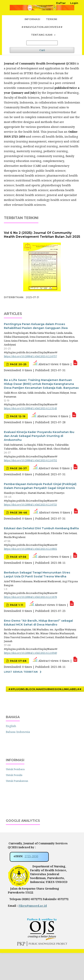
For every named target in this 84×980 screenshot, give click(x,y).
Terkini (51, 19)
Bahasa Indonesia (18, 732)
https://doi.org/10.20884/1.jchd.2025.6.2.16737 (30, 356)
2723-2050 (31, 856)
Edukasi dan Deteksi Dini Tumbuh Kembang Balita (41, 528)
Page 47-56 (17, 556)
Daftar (61, 2)
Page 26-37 (18, 468)
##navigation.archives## (42, 26)
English (11, 726)
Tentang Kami (42, 34)
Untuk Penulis (14, 775)
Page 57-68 (18, 660)
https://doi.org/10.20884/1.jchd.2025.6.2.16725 (30, 504)
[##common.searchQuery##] (42, 43)
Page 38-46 (18, 512)
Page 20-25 (18, 364)
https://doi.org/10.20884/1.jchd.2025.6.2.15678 (30, 597)
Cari (42, 50)
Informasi (32, 19)
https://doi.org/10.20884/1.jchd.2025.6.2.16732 (30, 460)
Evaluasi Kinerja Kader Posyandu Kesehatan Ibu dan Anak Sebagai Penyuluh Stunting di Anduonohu (39, 436)
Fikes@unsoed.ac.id (33, 906)
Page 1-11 (16, 604)
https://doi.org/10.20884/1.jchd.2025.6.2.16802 (30, 549)
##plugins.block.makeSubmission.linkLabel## (44, 689)
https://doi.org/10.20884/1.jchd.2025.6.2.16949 (30, 653)
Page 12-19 (17, 416)
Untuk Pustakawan (17, 781)
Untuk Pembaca (15, 769)
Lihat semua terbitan (21, 671)
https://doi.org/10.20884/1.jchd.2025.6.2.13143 (30, 408)
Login (74, 2)
